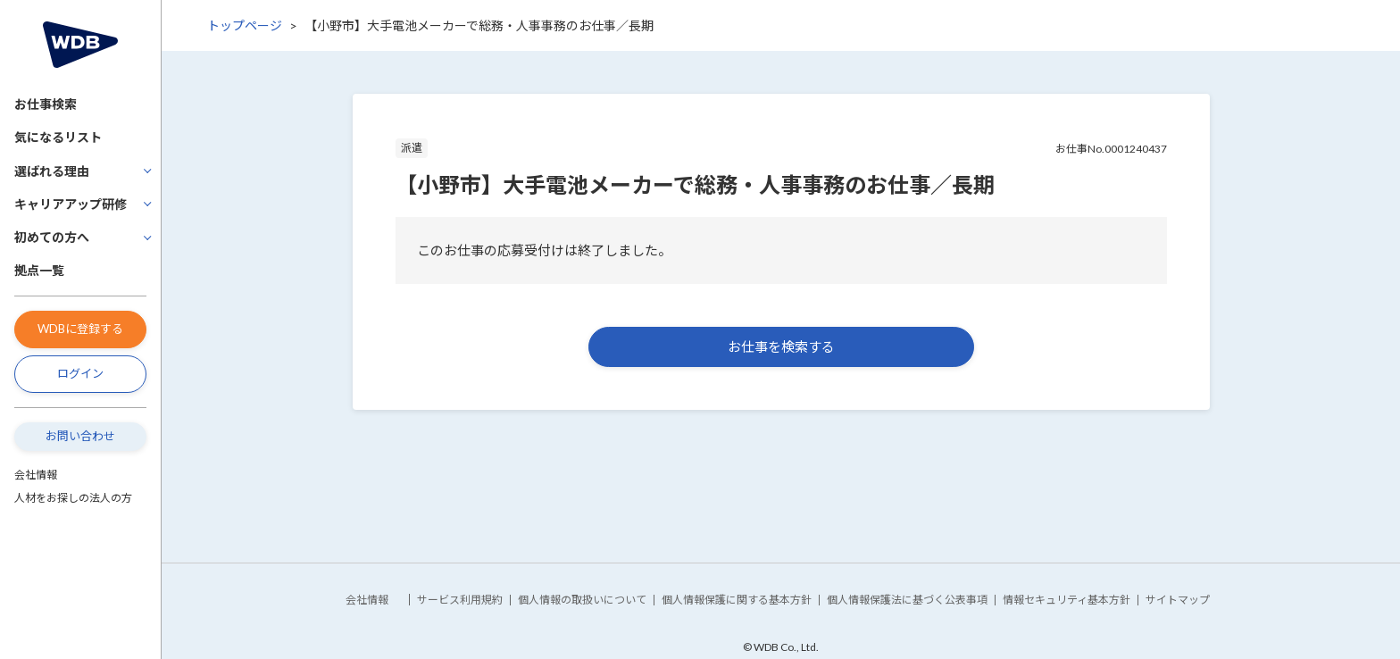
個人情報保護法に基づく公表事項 (907, 599)
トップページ (244, 25)
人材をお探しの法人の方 (73, 498)
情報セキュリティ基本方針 (1066, 599)
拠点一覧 (39, 270)
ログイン (80, 373)
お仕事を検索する (781, 346)
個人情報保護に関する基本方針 (737, 599)
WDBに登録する (80, 328)
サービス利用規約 (460, 599)
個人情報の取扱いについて (582, 599)
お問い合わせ (80, 436)
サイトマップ (1178, 599)
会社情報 (35, 474)
